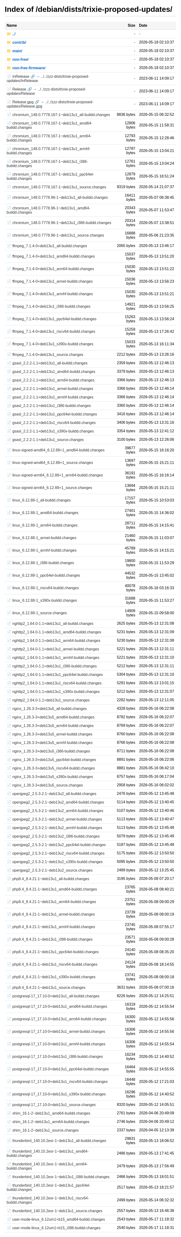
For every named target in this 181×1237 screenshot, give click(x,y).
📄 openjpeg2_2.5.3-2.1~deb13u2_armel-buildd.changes (54, 819)
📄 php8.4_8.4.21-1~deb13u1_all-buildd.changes (48, 879)
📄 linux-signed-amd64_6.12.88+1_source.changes (50, 463)
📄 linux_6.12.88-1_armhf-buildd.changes (42, 550)
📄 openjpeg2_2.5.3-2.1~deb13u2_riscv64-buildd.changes (55, 853)
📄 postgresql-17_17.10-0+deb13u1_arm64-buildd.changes (56, 1019)
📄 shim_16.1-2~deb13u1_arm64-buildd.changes (48, 1122)
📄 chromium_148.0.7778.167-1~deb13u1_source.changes (56, 187)
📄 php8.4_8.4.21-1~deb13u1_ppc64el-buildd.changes (53, 952)
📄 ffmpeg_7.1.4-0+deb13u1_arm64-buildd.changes (50, 269)
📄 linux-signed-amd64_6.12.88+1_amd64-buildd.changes (55, 450)
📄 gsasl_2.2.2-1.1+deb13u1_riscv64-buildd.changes (51, 423)
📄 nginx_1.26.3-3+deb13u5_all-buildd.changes (47, 709)
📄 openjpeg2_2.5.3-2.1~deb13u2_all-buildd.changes (51, 794)
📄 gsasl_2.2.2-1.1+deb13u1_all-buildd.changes (47, 363)
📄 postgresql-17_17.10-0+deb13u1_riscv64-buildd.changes (57, 1082)
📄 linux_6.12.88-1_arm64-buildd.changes (42, 525)
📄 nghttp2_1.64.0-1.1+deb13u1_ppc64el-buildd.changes (55, 675)
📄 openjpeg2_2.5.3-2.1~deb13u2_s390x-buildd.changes (55, 862)
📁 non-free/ (18, 59)
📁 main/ (14, 51)
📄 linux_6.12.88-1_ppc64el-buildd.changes (43, 575)
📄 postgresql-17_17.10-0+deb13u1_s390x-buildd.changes (56, 1094)
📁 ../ (11, 34)
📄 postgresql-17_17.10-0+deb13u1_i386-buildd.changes (55, 1057)
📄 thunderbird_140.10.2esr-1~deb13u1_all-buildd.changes (56, 1141)
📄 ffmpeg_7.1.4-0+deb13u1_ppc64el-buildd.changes (51, 319)
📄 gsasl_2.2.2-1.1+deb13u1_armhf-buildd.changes (50, 397)
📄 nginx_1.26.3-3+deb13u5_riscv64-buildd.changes (51, 768)
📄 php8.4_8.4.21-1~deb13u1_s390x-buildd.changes (51, 977)
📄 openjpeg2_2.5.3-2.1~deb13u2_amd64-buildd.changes (55, 802)
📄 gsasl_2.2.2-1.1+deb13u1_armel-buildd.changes (50, 389)
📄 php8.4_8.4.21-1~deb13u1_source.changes (46, 988)
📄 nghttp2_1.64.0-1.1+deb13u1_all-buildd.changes (50, 624)
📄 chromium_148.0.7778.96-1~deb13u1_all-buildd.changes (57, 197)
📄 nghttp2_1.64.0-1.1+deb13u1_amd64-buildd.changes (54, 632)
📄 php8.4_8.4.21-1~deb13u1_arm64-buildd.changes (51, 902)
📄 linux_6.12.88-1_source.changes (37, 613)
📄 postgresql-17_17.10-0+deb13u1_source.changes (51, 1105)
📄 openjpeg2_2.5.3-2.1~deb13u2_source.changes (50, 870)
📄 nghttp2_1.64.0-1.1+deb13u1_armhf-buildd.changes (53, 658)
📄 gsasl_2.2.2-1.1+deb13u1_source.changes (45, 440)
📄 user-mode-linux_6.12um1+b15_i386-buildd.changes (53, 1228)
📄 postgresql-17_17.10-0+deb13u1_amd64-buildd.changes (57, 1006)
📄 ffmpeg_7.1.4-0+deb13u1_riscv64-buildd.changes (51, 331)
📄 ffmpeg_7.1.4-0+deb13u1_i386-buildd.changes (48, 306)
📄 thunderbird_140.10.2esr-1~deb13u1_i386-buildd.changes (58, 1177)
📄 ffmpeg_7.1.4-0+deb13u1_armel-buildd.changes (50, 281)
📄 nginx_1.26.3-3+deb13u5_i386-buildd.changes (48, 751)
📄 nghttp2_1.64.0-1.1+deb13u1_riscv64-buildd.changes (54, 683)
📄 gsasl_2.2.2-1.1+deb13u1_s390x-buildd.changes (50, 431)
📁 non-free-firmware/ (26, 68)
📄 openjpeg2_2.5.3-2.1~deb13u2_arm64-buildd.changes (55, 811)
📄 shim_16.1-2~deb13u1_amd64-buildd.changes (48, 1113)
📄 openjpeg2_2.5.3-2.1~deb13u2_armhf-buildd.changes (54, 828)
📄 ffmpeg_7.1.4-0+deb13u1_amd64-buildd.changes (51, 256)
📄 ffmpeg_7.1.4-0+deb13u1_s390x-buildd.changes (50, 344)
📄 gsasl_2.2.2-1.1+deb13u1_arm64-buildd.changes (51, 380)
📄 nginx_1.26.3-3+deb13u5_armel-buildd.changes (49, 734)
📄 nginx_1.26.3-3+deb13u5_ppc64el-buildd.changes (51, 760)
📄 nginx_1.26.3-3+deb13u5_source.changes (45, 785)
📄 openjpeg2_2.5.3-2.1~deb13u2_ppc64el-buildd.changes (56, 845)
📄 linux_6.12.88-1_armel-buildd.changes (41, 538)
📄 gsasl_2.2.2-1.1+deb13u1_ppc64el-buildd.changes (52, 414)
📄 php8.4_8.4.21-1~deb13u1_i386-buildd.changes (50, 939)
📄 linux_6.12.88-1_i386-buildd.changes (40, 563)
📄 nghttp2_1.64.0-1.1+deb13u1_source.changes (48, 700)
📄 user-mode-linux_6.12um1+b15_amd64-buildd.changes (56, 1219)
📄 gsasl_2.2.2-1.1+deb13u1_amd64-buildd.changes (51, 372)
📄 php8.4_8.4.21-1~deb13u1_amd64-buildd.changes (52, 889)
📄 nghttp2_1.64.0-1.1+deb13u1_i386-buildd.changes (52, 666)
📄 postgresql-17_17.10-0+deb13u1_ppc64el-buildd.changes (58, 1069)
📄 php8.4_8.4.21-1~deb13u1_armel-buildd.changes (51, 914)
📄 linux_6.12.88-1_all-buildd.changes (39, 500)
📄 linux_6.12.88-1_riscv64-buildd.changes (43, 588)
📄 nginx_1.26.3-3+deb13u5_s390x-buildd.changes (50, 777)
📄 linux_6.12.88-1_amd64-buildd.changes (42, 513)
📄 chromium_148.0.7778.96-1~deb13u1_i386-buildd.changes (59, 223)
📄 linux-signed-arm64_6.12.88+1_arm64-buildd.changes (55, 475)
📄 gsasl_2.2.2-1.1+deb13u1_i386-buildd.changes (49, 406)
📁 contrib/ (16, 42)
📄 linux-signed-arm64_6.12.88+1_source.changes (49, 488)
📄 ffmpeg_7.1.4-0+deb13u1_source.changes (45, 355)
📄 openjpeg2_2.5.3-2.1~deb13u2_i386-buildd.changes (53, 836)
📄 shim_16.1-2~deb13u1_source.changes (43, 1130)
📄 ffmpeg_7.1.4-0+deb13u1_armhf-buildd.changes (50, 294)
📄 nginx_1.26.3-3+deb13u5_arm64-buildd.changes (50, 726)
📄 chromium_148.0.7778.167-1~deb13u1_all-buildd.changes (58, 115)
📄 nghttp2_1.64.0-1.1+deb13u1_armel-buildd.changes (53, 649)
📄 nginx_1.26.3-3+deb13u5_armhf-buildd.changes (50, 743)
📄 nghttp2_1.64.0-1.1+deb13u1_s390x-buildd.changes (53, 692)
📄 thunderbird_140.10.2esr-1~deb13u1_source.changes (55, 1211)
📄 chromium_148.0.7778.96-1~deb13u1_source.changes (55, 235)
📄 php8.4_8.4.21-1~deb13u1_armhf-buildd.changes (51, 927)
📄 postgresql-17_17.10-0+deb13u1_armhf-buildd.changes (56, 1044)
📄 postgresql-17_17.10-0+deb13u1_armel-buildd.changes (56, 1031)
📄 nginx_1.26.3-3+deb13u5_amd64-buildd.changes (51, 717)
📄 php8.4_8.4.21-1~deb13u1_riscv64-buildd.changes (52, 964)
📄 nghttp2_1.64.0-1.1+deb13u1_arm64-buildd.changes (53, 641)
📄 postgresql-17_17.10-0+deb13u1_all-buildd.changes (53, 996)
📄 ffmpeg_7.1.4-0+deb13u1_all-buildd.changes (47, 246)
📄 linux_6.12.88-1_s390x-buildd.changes (42, 600)
